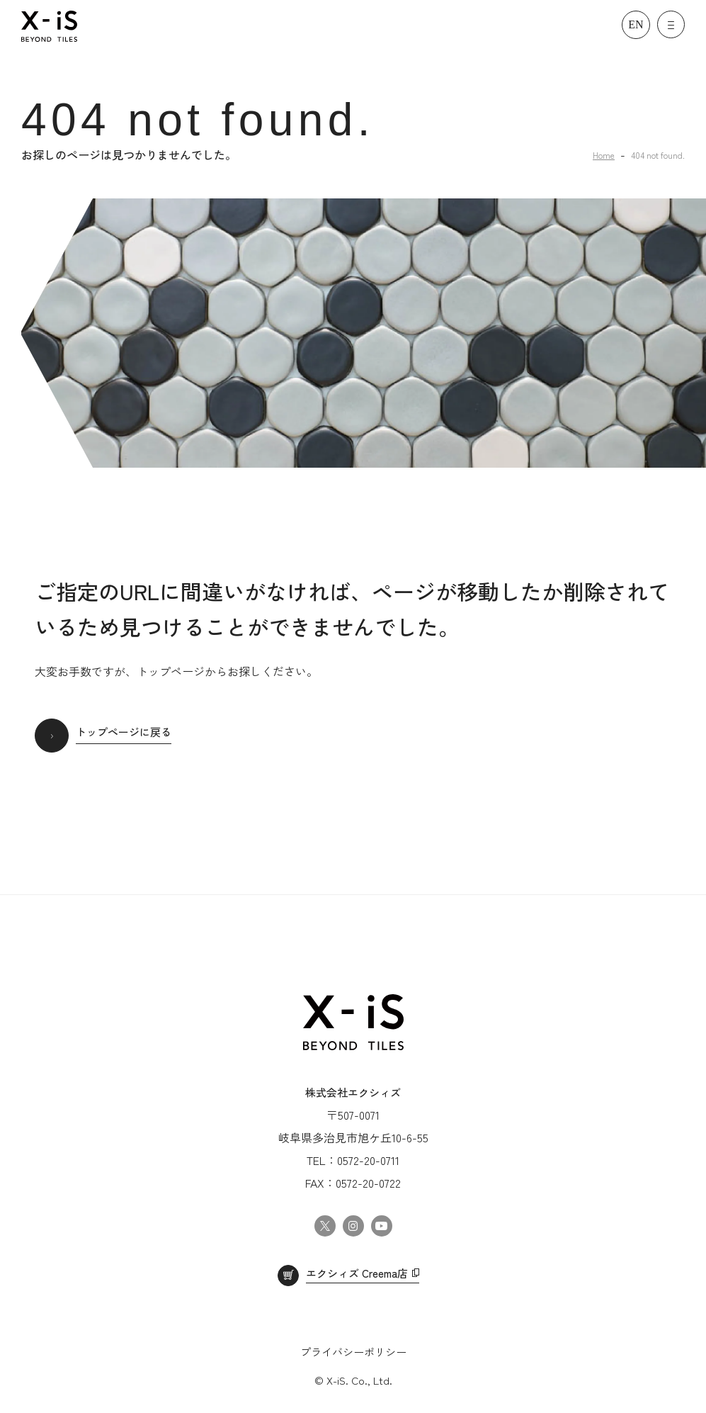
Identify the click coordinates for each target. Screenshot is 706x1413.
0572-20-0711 (368, 1160)
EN (635, 24)
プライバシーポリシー (353, 1351)
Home (604, 155)
